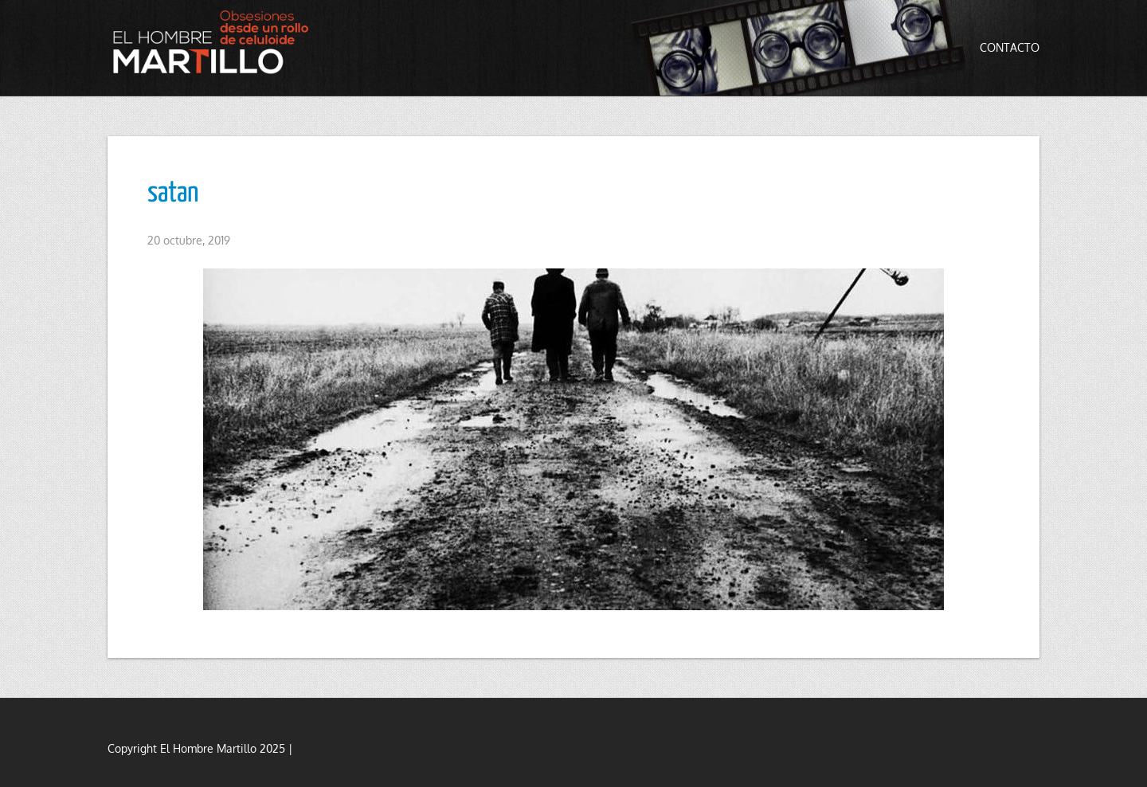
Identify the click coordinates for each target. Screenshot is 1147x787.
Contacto (1009, 47)
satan (173, 193)
